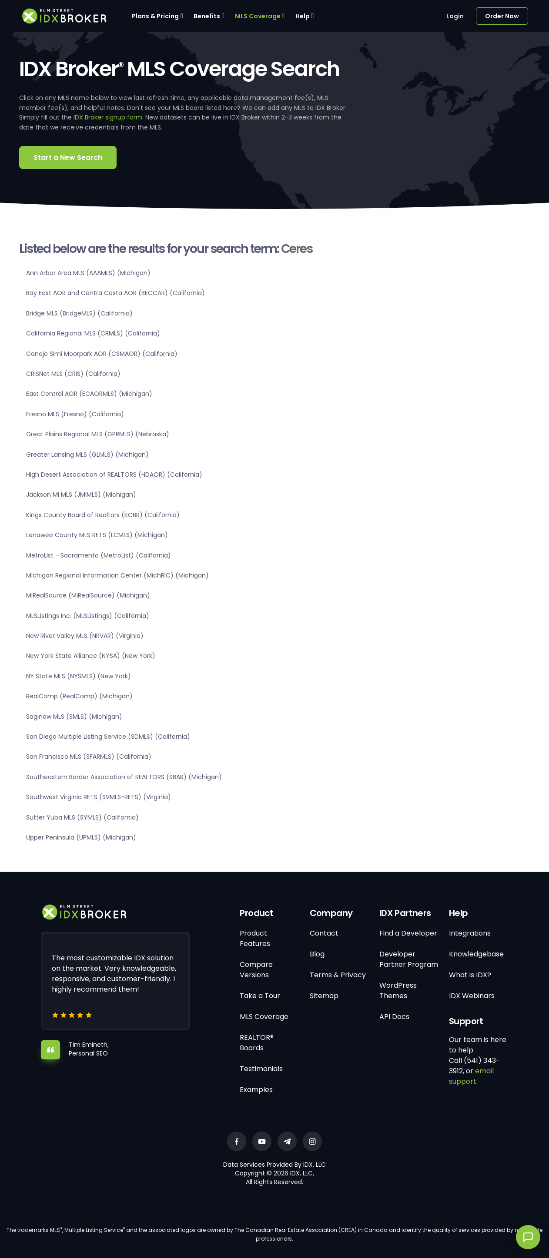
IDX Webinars (472, 996)
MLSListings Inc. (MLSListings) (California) (87, 615)
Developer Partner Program (408, 959)
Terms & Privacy (338, 975)
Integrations (470, 933)
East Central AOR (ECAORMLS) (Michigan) (89, 393)
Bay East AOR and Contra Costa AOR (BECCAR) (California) (115, 293)
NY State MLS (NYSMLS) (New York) (78, 676)
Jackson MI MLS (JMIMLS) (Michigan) (81, 494)
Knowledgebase (476, 954)
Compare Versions (256, 969)
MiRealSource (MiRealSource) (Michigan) (88, 595)
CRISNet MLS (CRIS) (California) (73, 373)
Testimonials (261, 1069)
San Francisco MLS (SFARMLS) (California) (88, 756)
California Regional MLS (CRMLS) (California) (93, 333)
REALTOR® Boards (257, 1042)
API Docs (394, 1017)
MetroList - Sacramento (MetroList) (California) (98, 555)
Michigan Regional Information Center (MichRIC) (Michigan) (117, 575)
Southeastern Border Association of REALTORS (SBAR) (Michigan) (124, 777)
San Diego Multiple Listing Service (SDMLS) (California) (108, 736)
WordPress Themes (398, 990)
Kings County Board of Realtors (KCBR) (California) (103, 515)
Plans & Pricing (155, 16)
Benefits (207, 16)
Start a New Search (67, 158)
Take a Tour (260, 996)
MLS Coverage (258, 16)
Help (302, 16)
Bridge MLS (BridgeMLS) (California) (79, 313)
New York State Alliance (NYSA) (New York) (90, 655)
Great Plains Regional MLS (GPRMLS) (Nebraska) (97, 434)
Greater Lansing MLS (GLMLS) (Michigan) (87, 454)
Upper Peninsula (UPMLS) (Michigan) (81, 837)
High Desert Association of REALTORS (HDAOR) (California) (114, 474)
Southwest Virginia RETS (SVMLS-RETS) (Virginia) (98, 797)
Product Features (255, 938)
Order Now (502, 16)
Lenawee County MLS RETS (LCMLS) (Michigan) (97, 535)
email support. (471, 1076)
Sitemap (324, 996)
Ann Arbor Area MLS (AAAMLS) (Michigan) (88, 273)
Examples (256, 1090)
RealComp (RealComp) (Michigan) (79, 696)
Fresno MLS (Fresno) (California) (75, 414)
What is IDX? (470, 975)
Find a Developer (408, 933)
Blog (317, 954)
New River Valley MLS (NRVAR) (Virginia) (85, 635)
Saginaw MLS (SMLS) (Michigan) (74, 716)
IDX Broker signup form (108, 117)
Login (455, 16)
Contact (324, 933)
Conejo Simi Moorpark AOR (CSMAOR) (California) (101, 353)
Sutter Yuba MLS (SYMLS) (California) (82, 817)
